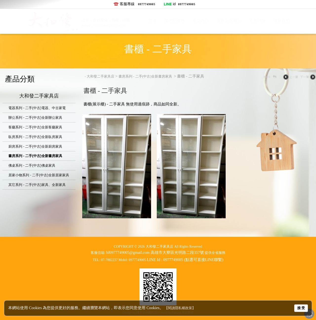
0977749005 (146, 4)
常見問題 (257, 21)
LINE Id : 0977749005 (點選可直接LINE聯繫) (185, 260)
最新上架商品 (229, 21)
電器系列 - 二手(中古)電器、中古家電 (37, 108)
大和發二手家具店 (39, 96)
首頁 (152, 21)
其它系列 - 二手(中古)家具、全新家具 (37, 185)
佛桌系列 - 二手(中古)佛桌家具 (31, 165)
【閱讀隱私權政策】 (180, 308)
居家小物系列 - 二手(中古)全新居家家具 (38, 175)
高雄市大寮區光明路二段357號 (177, 252)
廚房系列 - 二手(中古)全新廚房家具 (35, 146)
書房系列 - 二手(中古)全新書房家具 (35, 156)
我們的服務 (174, 21)
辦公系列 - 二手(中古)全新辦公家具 (35, 118)
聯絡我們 (281, 21)
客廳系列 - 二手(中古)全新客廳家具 (35, 127)
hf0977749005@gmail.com (128, 252)
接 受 (301, 308)
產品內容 (200, 21)
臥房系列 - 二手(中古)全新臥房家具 (35, 137)
